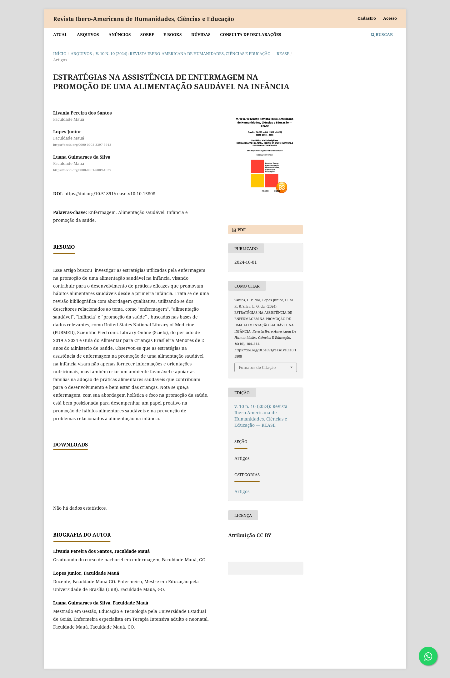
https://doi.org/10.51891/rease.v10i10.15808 (109, 193)
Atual (60, 34)
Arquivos (88, 34)
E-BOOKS (172, 34)
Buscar (382, 34)
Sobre (147, 34)
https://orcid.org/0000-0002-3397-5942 (82, 144)
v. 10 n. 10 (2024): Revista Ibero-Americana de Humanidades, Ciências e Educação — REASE (192, 53)
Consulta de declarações (250, 34)
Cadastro (367, 18)
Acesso (390, 18)
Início (60, 53)
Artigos (241, 491)
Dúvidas (201, 34)
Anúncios (119, 34)
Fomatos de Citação (257, 367)
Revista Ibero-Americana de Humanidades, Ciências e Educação (143, 19)
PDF (241, 229)
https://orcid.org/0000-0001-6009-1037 (82, 170)
